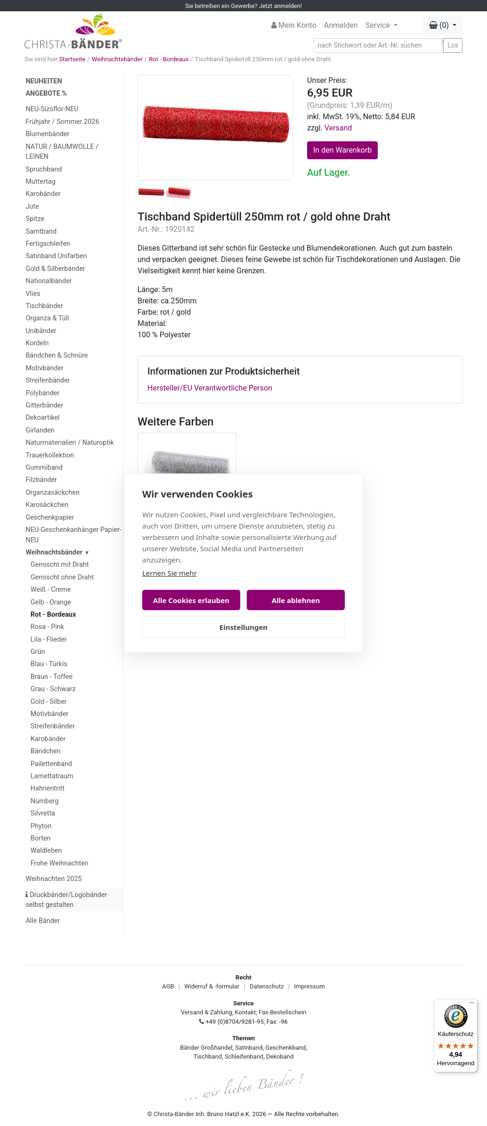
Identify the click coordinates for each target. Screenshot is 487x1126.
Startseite (72, 59)
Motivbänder (44, 368)
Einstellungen (243, 627)
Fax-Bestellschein (282, 1012)
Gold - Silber (49, 702)
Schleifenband (244, 1056)
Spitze (34, 219)
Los (452, 45)
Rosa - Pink (47, 627)
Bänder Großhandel (206, 1047)
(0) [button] (440, 25)
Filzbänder (41, 480)
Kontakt (245, 1012)
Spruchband (43, 169)
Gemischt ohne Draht (62, 577)
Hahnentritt (48, 788)
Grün (38, 652)
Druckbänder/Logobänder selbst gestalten (66, 900)
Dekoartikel (42, 418)
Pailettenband (51, 764)
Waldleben (46, 851)
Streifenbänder (47, 380)
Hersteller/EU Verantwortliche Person (209, 387)
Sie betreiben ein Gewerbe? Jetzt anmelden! (243, 5)
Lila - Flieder (49, 640)
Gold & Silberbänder (55, 269)
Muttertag (40, 182)
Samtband (41, 232)
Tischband (208, 1056)
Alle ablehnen (296, 600)
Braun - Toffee (52, 677)
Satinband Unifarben (56, 256)
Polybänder (42, 393)
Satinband (248, 1047)
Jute (32, 207)
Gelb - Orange (51, 602)
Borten (41, 838)
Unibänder (40, 331)
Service (378, 25)
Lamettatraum (52, 776)
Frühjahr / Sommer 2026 (62, 122)
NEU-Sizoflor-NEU (51, 109)
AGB (168, 986)
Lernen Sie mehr (169, 573)
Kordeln (37, 343)
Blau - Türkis (49, 664)
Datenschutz (267, 986)
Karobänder (42, 194)
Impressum (309, 986)
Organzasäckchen (52, 493)
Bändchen (46, 751)
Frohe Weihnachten (60, 863)
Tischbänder (44, 306)
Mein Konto (294, 25)
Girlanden (39, 430)
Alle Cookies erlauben (191, 600)
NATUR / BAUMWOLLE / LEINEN (61, 152)
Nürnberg (45, 801)
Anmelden (341, 25)
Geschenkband (285, 1047)
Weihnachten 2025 (53, 879)
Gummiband (43, 468)
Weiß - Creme (51, 590)
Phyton (41, 826)
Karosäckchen (46, 505)
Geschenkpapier (49, 518)
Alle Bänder (42, 921)
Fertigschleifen (47, 244)
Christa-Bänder (174, 1114)
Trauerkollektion (49, 455)
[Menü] (472, 1005)
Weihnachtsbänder (117, 59)
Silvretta (43, 813)
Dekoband (279, 1056)
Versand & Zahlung (206, 1012)
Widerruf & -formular (211, 986)
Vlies (32, 294)
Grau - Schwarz (53, 689)
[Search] (378, 45)
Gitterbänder (44, 405)
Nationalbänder (48, 281)
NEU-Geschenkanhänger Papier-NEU (73, 535)
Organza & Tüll (47, 318)
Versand (338, 127)
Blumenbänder (47, 134)
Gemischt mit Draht (60, 565)
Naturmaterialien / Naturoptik (69, 443)
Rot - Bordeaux (168, 59)
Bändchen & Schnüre (56, 355)
